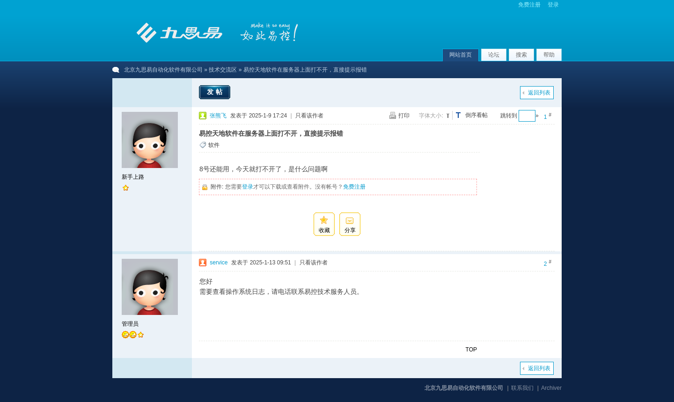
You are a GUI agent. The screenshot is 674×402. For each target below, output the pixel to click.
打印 (404, 115)
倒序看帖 (476, 115)
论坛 (493, 54)
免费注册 (529, 4)
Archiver (551, 388)
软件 (214, 145)
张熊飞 (218, 115)
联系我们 (522, 388)
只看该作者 (309, 115)
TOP (471, 349)
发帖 (216, 91)
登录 (553, 4)
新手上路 (133, 177)
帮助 (549, 54)
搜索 (521, 54)
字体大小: (431, 115)
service (218, 262)
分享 (350, 230)
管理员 (130, 324)
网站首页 (460, 54)
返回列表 (539, 92)
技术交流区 (223, 69)
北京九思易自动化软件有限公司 (163, 69)
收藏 (324, 230)
